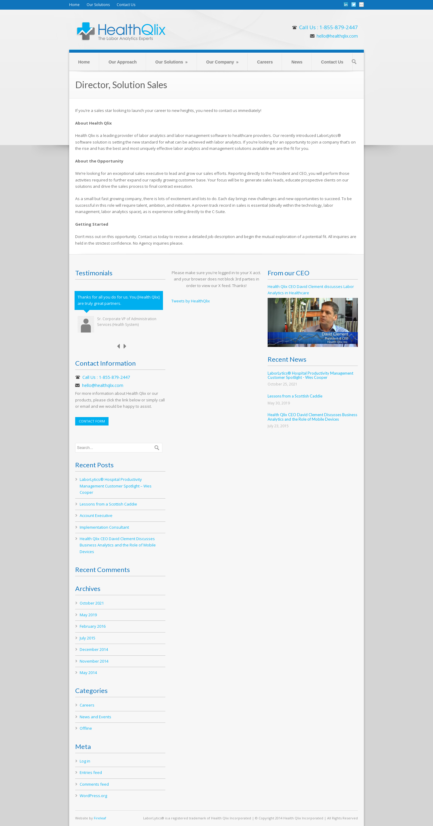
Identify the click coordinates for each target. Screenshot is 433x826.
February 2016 (93, 626)
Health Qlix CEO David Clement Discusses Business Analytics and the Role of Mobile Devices (118, 545)
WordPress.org (93, 795)
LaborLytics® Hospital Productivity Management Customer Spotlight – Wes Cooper (116, 486)
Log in (85, 761)
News (296, 62)
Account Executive (96, 515)
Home (74, 4)
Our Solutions (98, 4)
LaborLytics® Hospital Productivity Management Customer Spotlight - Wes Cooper (310, 375)
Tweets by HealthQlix (190, 301)
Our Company (222, 62)
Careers (265, 62)
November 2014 (94, 661)
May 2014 (88, 672)
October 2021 (92, 603)
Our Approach (123, 62)
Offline (86, 728)
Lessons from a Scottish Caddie (108, 504)
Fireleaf (100, 818)
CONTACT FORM (92, 421)
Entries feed (91, 772)
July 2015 (87, 638)
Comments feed (94, 784)
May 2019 (88, 614)
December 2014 (94, 649)
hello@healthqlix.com (337, 36)
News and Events (95, 716)
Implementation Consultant (104, 527)
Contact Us (126, 4)
